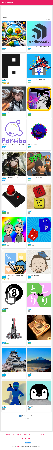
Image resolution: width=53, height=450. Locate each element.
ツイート (28, 442)
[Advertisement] (26, 11)
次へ (32, 415)
